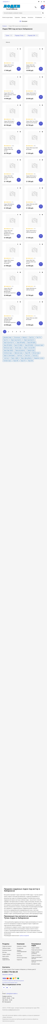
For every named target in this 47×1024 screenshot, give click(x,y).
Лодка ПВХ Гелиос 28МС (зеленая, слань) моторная (10, 94)
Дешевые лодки (7, 337)
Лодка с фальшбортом (26, 358)
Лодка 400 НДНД (21, 342)
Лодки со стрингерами (9, 355)
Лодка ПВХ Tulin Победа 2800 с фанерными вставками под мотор (10, 291)
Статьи (19, 953)
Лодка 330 (15, 360)
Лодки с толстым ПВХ (29, 347)
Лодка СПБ (27, 353)
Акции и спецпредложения (21, 951)
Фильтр (8, 42)
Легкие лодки (18, 347)
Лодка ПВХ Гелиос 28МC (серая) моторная (9, 262)
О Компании (38, 17)
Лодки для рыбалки (20, 350)
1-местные (6, 358)
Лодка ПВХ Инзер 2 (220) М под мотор (31, 93)
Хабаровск (6, 1)
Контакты (30, 17)
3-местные (27, 355)
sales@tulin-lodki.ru (11, 993)
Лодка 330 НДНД (7, 345)
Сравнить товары (21, 946)
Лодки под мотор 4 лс (8, 342)
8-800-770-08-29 (35, 7)
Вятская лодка (36, 353)
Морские (24, 337)
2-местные (35, 355)
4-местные (19, 355)
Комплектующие (6, 950)
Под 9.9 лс (6, 340)
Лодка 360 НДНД (31, 342)
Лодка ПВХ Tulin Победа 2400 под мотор (30, 66)
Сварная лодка (31, 350)
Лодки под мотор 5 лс (29, 340)
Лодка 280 (30, 360)
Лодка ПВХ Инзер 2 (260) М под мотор (31, 176)
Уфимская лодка (18, 353)
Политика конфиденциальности (10, 1009)
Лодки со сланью (36, 955)
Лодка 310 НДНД (18, 345)
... (44, 17)
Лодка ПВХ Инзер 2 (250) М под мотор (9, 122)
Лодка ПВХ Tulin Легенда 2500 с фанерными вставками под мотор (10, 320)
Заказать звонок (7, 974)
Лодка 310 (23, 360)
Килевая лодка (7, 360)
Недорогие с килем (39, 358)
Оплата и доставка (7, 17)
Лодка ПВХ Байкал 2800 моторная (9, 204)
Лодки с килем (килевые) (35, 952)
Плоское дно (17, 337)
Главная (4, 26)
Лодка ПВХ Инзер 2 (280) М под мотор (31, 231)
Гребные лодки (6, 948)
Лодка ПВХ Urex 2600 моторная (31, 204)
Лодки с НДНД (14, 358)
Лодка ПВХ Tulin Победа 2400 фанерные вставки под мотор (9, 233)
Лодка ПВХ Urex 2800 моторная (31, 318)
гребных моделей (24, 935)
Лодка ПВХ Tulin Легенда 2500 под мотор (8, 177)
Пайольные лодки (8, 347)
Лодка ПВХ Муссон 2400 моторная (31, 289)
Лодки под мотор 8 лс (16, 340)
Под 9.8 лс (31, 337)
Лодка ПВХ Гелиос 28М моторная (9, 65)
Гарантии (19, 959)
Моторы (4, 952)
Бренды (24, 17)
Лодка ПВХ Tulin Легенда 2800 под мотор (30, 262)
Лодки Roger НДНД (8, 350)
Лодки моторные (6, 946)
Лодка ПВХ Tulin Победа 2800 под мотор (8, 149)
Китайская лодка (7, 353)
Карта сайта (5, 956)
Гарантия (17, 17)
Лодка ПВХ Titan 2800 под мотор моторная (32, 122)
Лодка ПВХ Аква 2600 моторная (32, 148)
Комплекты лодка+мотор (6, 959)
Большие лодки (39, 345)
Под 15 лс (38, 337)
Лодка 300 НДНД (29, 345)
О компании (20, 948)
